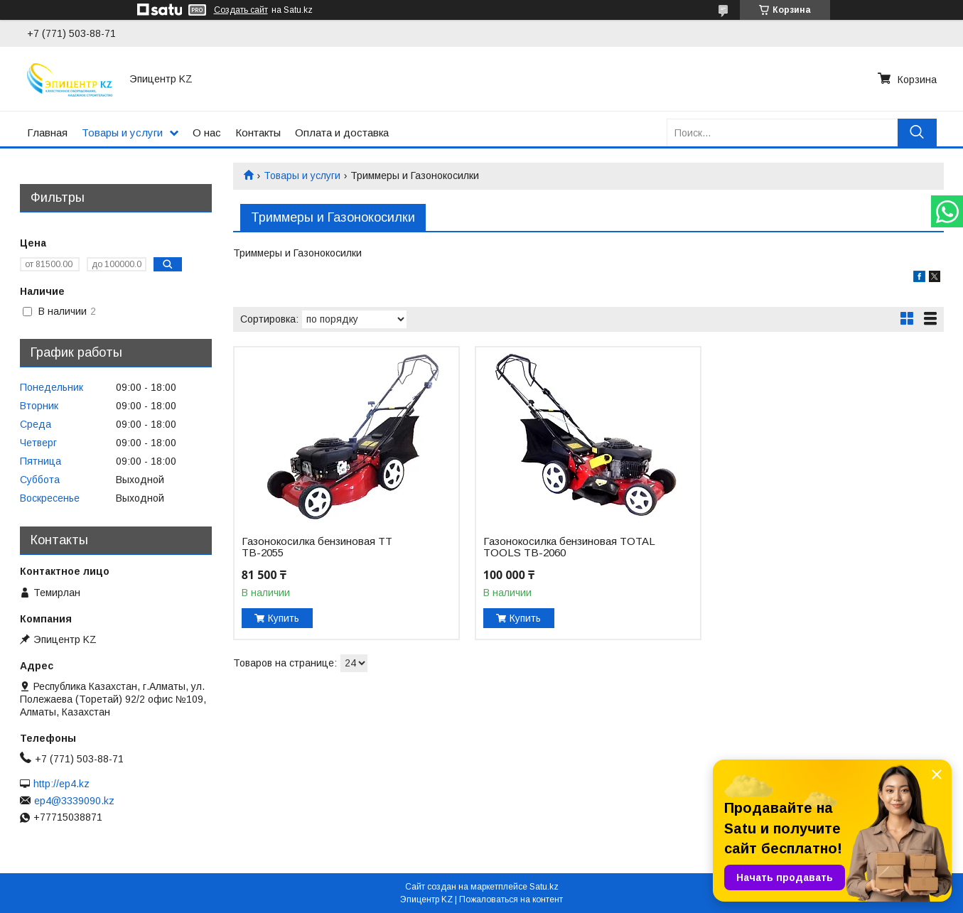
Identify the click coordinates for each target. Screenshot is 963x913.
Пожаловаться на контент (511, 899)
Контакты (258, 132)
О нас (207, 132)
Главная (47, 132)
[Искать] (917, 132)
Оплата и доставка (342, 132)
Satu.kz (544, 887)
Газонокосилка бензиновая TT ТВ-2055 (317, 547)
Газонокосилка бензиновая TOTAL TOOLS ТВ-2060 (569, 547)
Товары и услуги (122, 132)
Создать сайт (241, 10)
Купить (283, 618)
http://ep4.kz (61, 783)
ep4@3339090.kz (74, 800)
